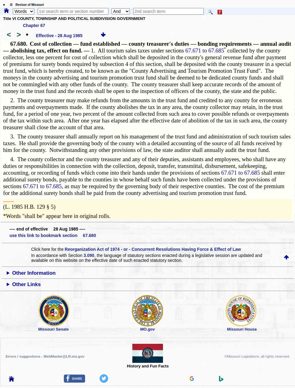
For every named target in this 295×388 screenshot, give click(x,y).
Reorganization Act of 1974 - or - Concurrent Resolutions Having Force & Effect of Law (153, 249)
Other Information (34, 273)
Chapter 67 (34, 25)
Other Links (26, 284)
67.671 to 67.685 (204, 50)
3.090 (89, 255)
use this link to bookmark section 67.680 (52, 235)
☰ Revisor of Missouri (25, 4)
